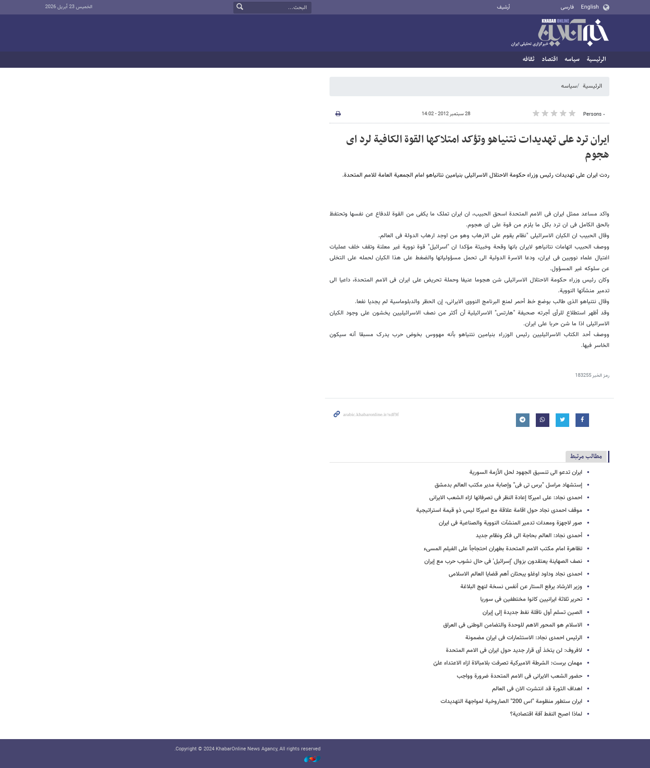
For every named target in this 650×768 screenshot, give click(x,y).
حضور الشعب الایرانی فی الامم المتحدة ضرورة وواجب (519, 676)
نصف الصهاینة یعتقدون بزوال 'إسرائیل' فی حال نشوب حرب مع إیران (503, 561)
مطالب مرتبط (586, 456)
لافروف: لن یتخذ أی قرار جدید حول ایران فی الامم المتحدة (514, 650)
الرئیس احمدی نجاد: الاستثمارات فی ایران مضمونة (523, 637)
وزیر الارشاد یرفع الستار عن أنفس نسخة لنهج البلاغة (521, 586)
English (590, 7)
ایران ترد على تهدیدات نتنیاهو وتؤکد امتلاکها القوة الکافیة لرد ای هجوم (477, 147)
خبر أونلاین (559, 33)
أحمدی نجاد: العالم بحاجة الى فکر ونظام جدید (529, 535)
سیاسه (572, 59)
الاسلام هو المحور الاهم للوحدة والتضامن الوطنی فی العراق (512, 625)
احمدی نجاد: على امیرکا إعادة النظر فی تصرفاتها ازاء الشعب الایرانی (505, 497)
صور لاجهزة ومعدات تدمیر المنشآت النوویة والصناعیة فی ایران (510, 523)
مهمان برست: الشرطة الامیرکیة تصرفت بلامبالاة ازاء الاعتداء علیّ (507, 663)
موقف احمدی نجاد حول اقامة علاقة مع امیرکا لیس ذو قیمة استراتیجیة (499, 510)
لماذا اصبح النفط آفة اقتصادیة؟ (546, 714)
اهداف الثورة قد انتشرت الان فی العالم (537, 688)
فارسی (567, 7)
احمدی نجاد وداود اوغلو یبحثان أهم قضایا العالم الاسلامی (515, 574)
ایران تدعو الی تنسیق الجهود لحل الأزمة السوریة (525, 472)
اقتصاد (549, 59)
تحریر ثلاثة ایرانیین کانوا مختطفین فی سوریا (531, 599)
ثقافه (528, 59)
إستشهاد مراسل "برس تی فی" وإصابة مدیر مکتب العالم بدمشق (508, 485)
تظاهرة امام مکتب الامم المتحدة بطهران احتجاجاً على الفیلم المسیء (503, 548)
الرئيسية (596, 59)
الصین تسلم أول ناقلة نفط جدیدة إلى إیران (532, 612)
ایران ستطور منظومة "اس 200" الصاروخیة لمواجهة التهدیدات (511, 701)
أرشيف (503, 7)
